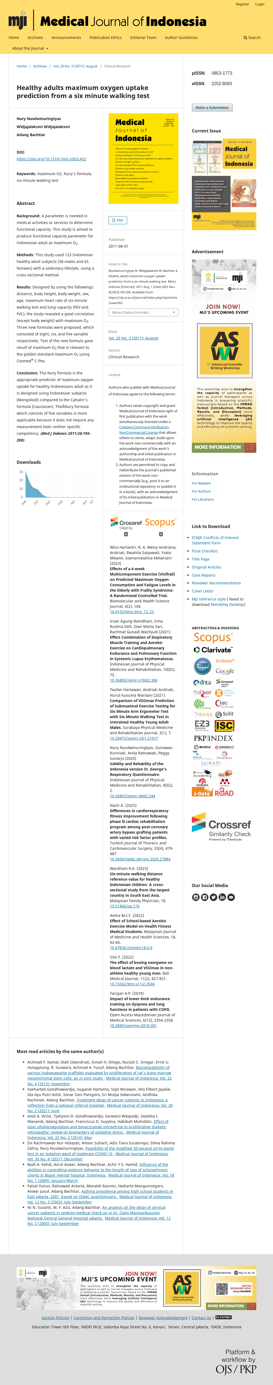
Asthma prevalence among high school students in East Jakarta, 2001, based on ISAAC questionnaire (100, 1194)
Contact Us (201, 1317)
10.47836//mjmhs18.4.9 (131, 947)
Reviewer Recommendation (216, 582)
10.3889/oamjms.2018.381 (133, 1025)
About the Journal (28, 48)
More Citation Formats (130, 312)
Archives (35, 37)
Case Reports (203, 575)
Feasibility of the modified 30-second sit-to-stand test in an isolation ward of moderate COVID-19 (100, 1151)
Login (259, 4)
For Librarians (203, 499)
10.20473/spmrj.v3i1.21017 (134, 738)
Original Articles (206, 567)
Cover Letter (203, 591)
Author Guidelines (181, 37)
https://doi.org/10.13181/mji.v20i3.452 (51, 158)
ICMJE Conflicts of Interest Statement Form (215, 540)
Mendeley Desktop (227, 604)
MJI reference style (209, 599)
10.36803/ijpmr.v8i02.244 (132, 795)
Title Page (201, 559)
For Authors (201, 491)
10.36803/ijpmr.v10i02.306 (133, 680)
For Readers (201, 483)
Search (252, 37)
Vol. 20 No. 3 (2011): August (75, 66)
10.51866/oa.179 (124, 906)
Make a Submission (212, 107)
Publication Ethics (106, 37)
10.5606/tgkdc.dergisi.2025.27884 (140, 859)
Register (242, 4)
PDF (119, 220)
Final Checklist (205, 551)
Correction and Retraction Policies (104, 1317)
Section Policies (55, 1317)
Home (14, 37)
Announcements (66, 37)
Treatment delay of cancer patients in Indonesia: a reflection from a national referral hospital (97, 1102)
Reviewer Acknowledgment (163, 1317)
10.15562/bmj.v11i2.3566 (132, 983)
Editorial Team (143, 37)
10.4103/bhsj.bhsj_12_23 (132, 611)
